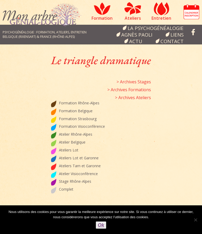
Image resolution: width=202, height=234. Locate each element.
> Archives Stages (134, 82)
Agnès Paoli (136, 34)
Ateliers (133, 18)
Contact (172, 41)
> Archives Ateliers (133, 97)
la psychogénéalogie (156, 28)
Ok (101, 225)
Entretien (161, 18)
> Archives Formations (129, 90)
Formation (102, 18)
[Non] (195, 219)
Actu (135, 41)
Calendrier (191, 12)
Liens (177, 34)
